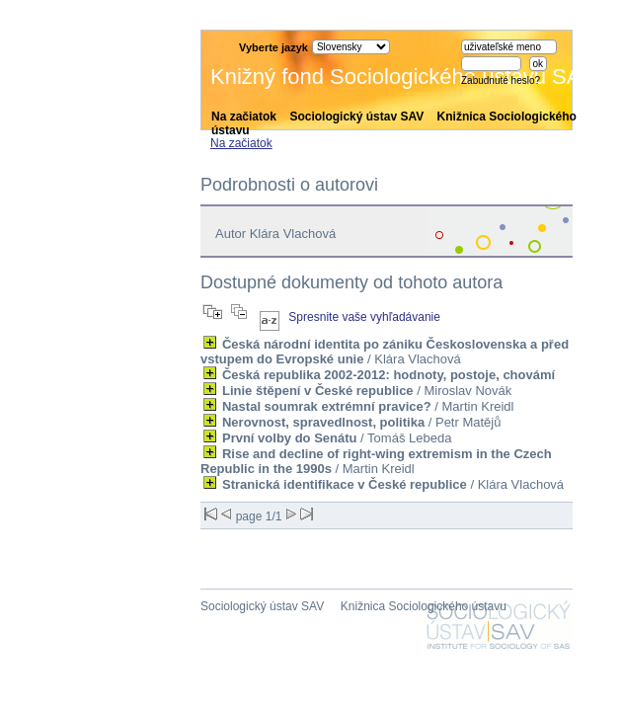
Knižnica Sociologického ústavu (423, 606)
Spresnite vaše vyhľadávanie (364, 317)
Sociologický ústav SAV (356, 116)
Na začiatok (243, 116)
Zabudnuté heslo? (500, 80)
